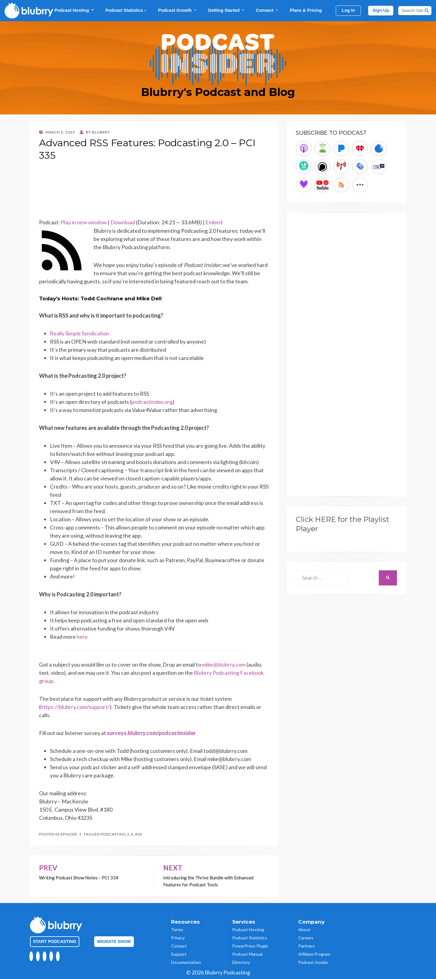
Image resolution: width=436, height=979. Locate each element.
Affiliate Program (314, 954)
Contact (179, 945)
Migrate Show (114, 941)
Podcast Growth (177, 10)
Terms (177, 929)
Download (123, 222)
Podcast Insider (313, 962)
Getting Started (226, 10)
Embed (214, 222)
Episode (69, 834)
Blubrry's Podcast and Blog (218, 92)
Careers (305, 937)
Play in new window (84, 222)
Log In (348, 10)
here (82, 636)
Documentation (186, 962)
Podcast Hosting (74, 10)
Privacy (178, 937)
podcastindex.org (152, 401)
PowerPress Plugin (250, 945)
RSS (138, 834)
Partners (306, 945)
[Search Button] (427, 11)
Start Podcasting (54, 941)
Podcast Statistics (126, 10)
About (304, 929)
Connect (267, 10)
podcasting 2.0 (117, 834)
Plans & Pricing (306, 10)
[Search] (414, 10)
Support (179, 954)
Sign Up (380, 10)
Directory (241, 962)
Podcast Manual (247, 954)
